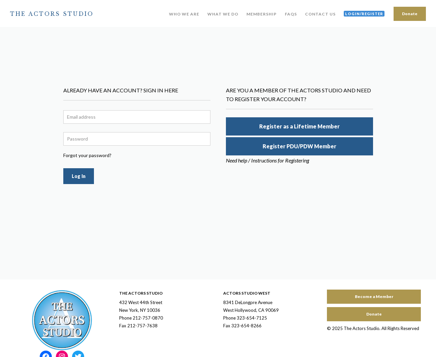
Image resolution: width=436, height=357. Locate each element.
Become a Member (374, 296)
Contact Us (320, 14)
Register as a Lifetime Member (299, 126)
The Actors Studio (52, 13)
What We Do (222, 14)
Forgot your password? (87, 155)
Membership (261, 14)
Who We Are (184, 14)
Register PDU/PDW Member (299, 146)
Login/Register (364, 13)
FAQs (291, 14)
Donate (409, 13)
